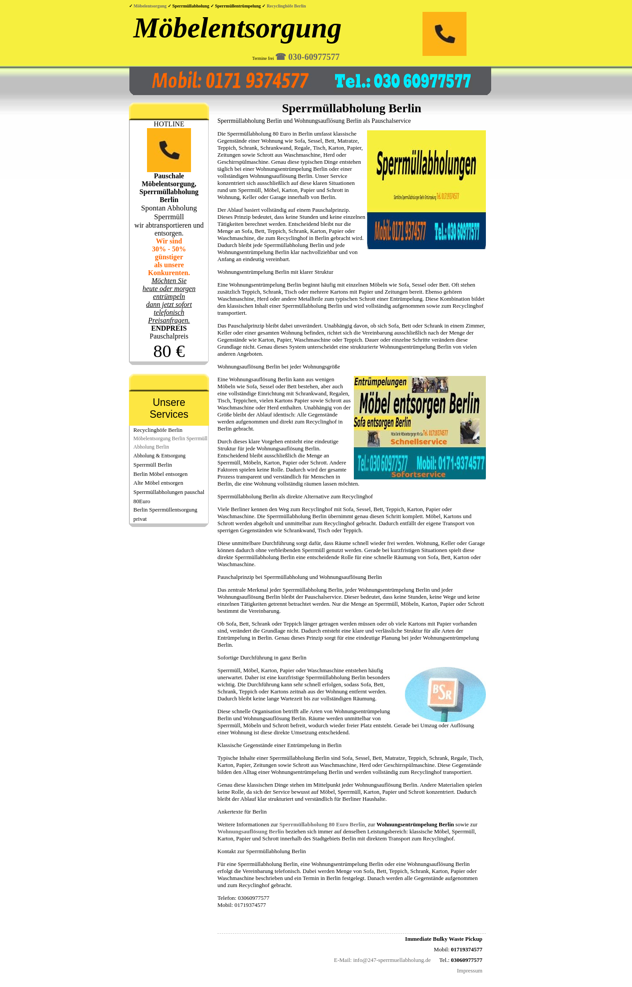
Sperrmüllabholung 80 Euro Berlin (322, 824)
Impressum (469, 970)
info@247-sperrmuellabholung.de (391, 960)
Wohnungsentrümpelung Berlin (415, 824)
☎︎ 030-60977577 (307, 57)
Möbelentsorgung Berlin (159, 438)
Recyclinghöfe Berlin (286, 6)
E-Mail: (343, 960)
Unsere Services (169, 408)
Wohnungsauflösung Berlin (250, 831)
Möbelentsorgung (151, 6)
